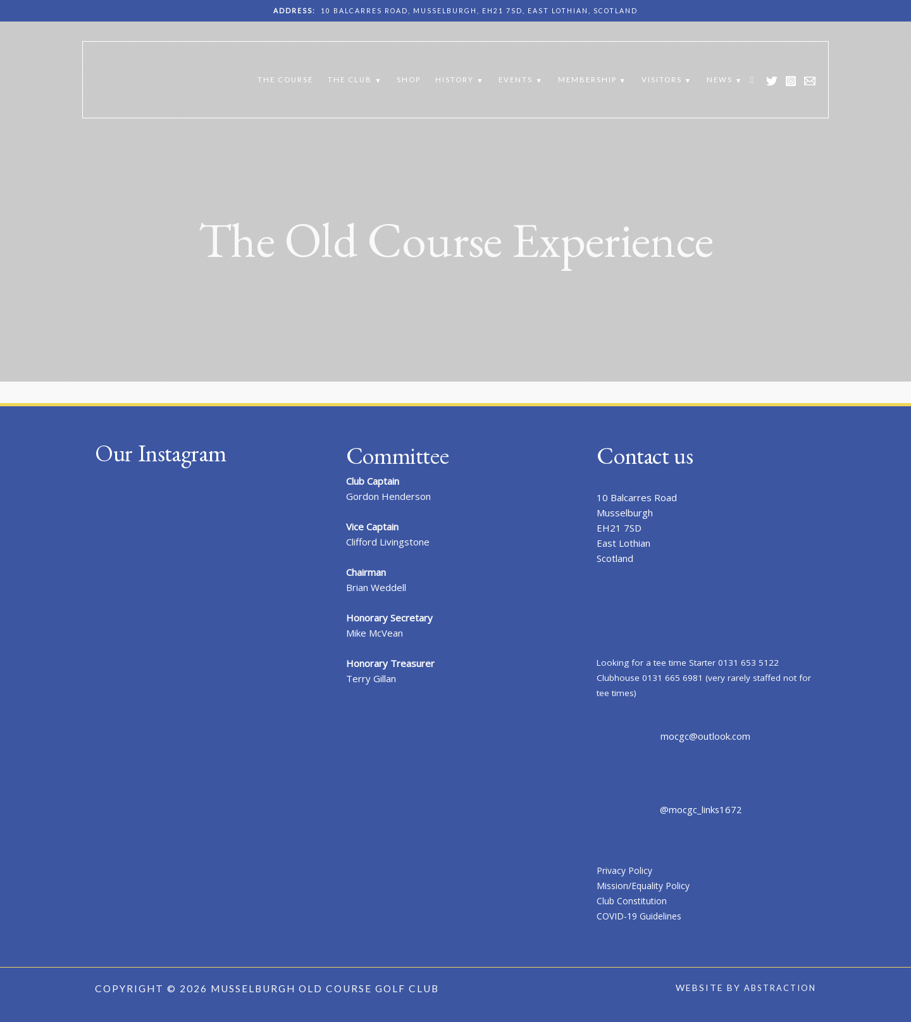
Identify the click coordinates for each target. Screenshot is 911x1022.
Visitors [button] (661, 79)
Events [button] (516, 79)
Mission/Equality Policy (646, 885)
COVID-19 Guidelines (642, 915)
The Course (285, 79)
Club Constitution (633, 900)
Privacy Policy (626, 870)
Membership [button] (587, 79)
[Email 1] (809, 81)
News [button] (720, 79)
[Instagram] (790, 81)
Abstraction (776, 987)
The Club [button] (350, 79)
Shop (409, 79)
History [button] (454, 79)
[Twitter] (772, 81)
